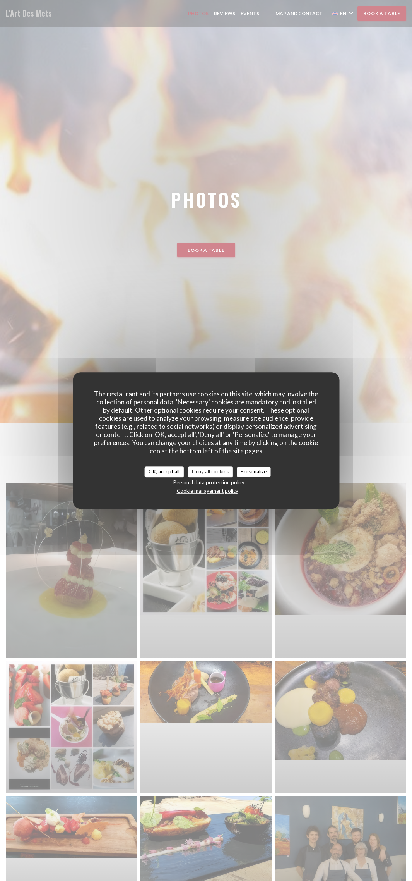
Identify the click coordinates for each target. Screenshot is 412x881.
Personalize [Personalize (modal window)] (254, 471)
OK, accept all (164, 471)
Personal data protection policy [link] (208, 482)
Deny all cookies (210, 471)
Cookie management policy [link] (207, 491)
